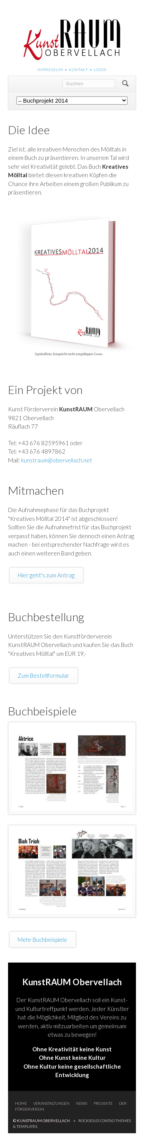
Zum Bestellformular (43, 675)
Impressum (50, 69)
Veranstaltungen (51, 1103)
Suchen (125, 83)
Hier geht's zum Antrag (46, 575)
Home (21, 1103)
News (81, 1103)
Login (100, 69)
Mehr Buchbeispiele (42, 939)
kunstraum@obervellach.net (56, 460)
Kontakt (78, 69)
